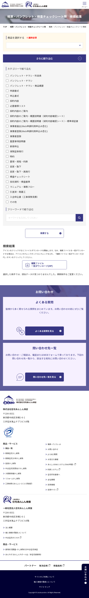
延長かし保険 (10, 463)
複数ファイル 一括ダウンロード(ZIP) (42, 264)
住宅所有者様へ (54, 474)
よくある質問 (52, 454)
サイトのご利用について (44, 576)
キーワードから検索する (79, 217)
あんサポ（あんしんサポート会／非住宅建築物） (23, 554)
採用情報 (51, 484)
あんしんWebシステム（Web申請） (61, 464)
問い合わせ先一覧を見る (44, 376)
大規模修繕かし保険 (13, 473)
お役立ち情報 (53, 459)
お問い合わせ (53, 449)
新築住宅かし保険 (12, 453)
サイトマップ (44, 587)
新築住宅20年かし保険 (14, 458)
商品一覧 (9, 448)
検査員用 (57, 565)
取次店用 (43, 565)
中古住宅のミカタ (12, 537)
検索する (44, 233)
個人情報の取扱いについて (15, 532)
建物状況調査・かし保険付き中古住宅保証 (21, 549)
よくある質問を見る (44, 330)
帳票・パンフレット (54, 444)
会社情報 (51, 479)
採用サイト (52, 489)
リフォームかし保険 (12, 478)
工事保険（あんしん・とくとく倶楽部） (18, 483)
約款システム (53, 469)
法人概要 (9, 527)
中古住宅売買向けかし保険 (15, 468)
